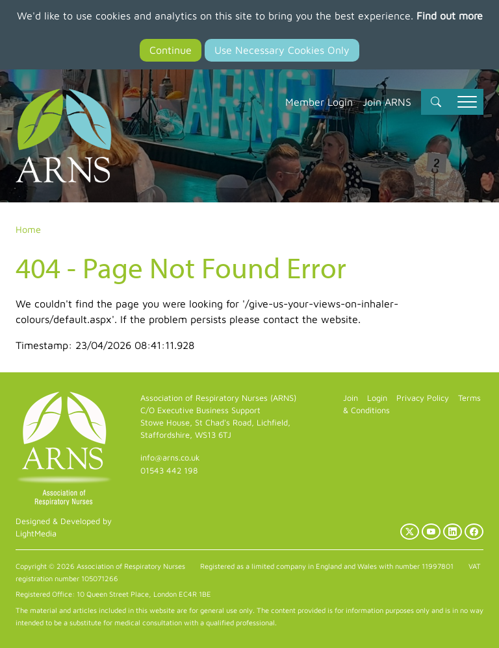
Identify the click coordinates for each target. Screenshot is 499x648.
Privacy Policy (422, 398)
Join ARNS (387, 102)
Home (28, 229)
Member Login (319, 102)
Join (350, 398)
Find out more (449, 15)
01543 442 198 (169, 470)
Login (377, 398)
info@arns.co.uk (170, 457)
